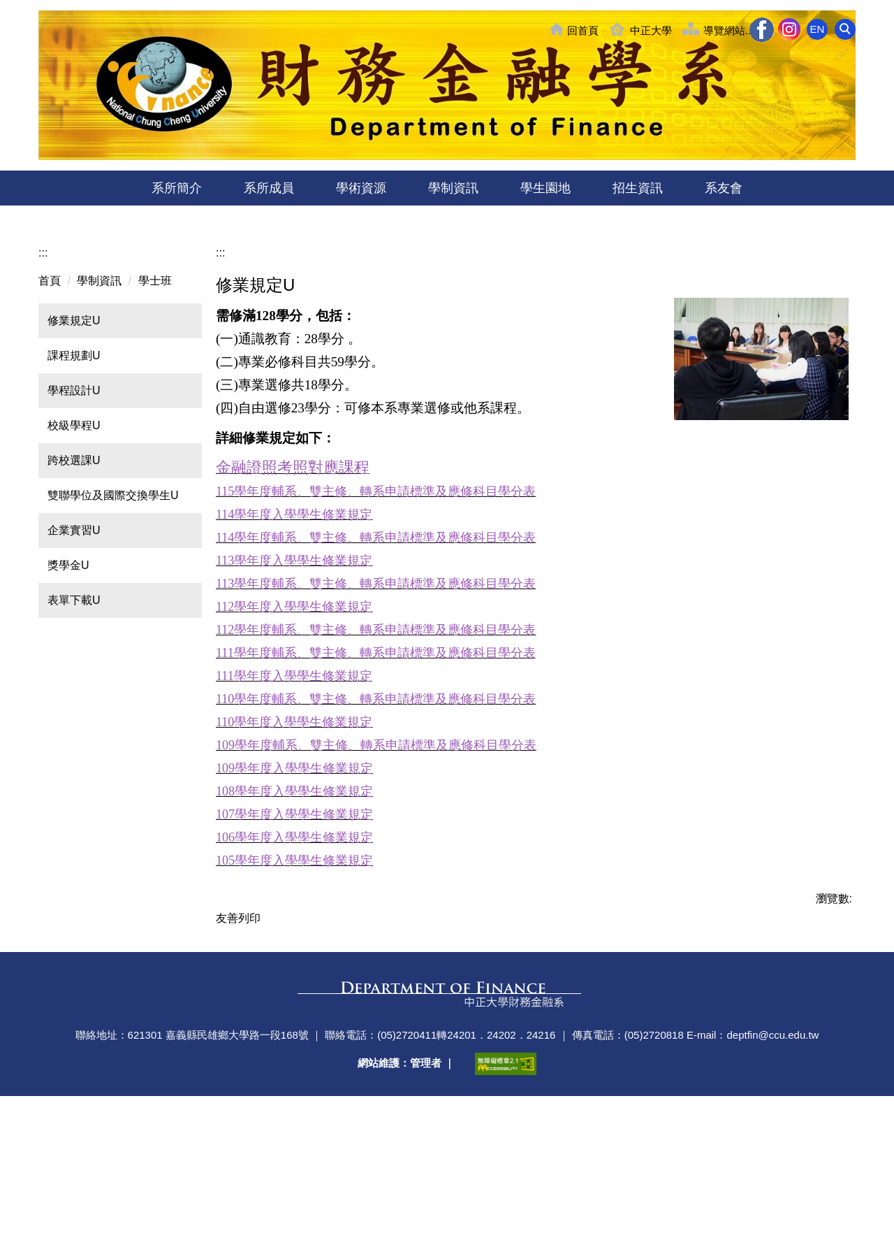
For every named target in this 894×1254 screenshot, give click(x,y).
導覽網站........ (735, 30)
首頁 (49, 402)
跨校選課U (74, 581)
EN (817, 29)
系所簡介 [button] (177, 188)
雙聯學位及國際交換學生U (113, 616)
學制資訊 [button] (453, 188)
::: (42, 374)
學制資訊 (99, 402)
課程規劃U (74, 476)
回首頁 (583, 30)
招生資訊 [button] (638, 188)
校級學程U (74, 546)
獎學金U (68, 686)
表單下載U (74, 721)
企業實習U (74, 651)
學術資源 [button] (361, 188)
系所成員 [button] (269, 188)
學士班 (155, 402)
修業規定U (74, 441)
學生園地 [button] (545, 188)
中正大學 (651, 30)
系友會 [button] (723, 188)
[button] (845, 29)
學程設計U (74, 511)
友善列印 (238, 1039)
